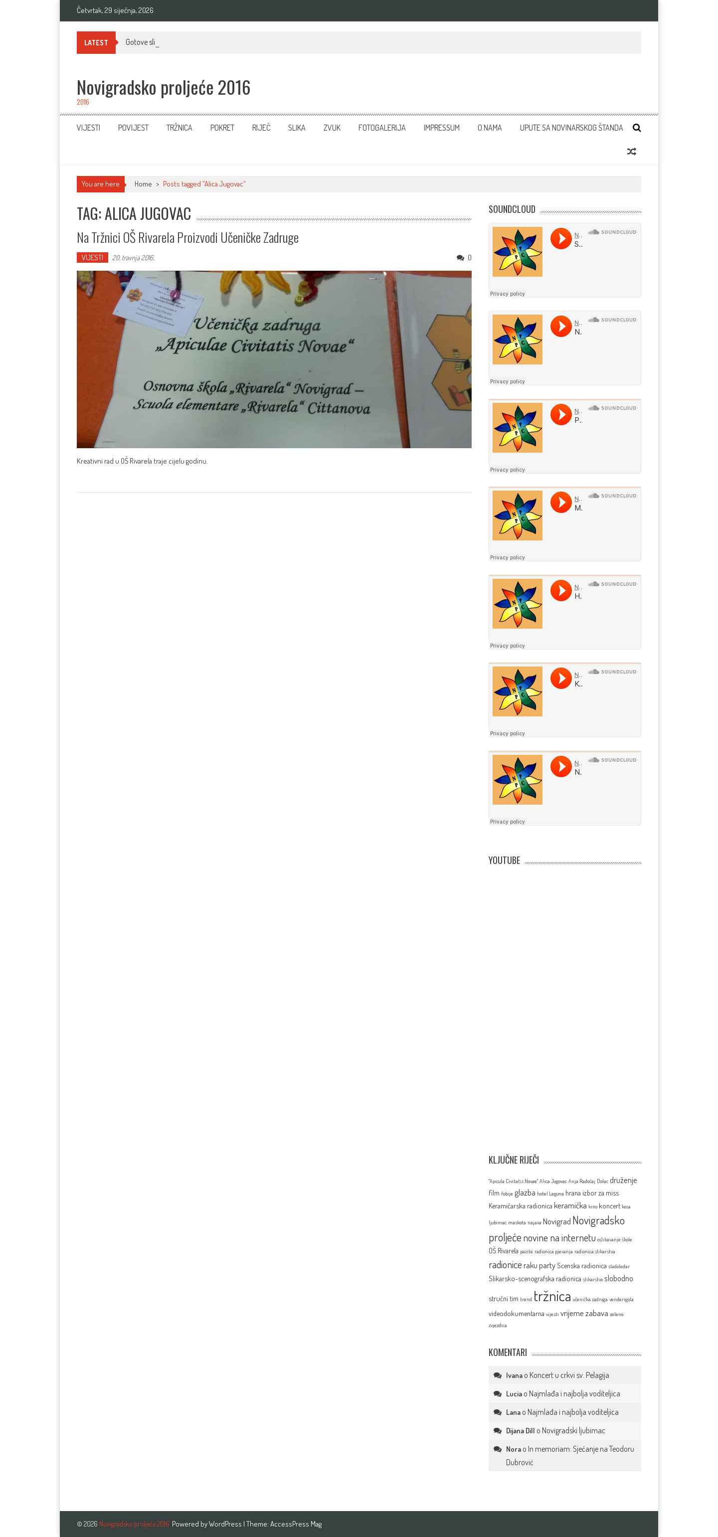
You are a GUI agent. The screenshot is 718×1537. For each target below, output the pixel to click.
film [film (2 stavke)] (494, 1192)
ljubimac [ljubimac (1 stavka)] (498, 1222)
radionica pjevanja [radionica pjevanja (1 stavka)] (554, 1251)
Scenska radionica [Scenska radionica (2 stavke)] (582, 1265)
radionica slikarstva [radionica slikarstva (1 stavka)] (594, 1251)
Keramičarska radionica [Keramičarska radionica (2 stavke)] (520, 1205)
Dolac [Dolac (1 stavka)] (602, 1181)
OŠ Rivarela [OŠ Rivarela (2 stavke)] (504, 1250)
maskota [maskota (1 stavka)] (517, 1222)
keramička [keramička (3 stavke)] (570, 1205)
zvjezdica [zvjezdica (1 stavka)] (498, 1325)
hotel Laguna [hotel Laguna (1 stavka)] (550, 1193)
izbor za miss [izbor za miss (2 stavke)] (600, 1192)
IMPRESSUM (442, 128)
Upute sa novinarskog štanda (571, 128)
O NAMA (490, 128)
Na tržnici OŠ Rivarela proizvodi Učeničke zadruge (188, 237)
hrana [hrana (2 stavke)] (573, 1192)
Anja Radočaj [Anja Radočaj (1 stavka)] (581, 1181)
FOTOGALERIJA (382, 128)
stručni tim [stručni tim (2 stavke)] (504, 1298)
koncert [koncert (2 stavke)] (609, 1205)
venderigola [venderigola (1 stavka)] (621, 1299)
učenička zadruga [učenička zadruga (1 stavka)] (590, 1299)
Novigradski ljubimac (573, 1430)
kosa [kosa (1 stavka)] (626, 1206)
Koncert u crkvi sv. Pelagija (569, 1375)
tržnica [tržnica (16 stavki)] (552, 1295)
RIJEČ (261, 128)
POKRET (222, 128)
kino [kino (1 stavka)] (592, 1206)
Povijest (133, 128)
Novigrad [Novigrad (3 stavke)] (557, 1221)
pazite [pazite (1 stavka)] (526, 1251)
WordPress (226, 1524)
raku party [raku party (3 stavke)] (539, 1265)
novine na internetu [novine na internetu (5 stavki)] (559, 1237)
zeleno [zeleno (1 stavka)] (616, 1314)
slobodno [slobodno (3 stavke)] (618, 1278)
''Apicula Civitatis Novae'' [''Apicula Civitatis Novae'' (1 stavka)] (513, 1181)
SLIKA (297, 128)
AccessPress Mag (296, 1524)
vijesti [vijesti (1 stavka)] (552, 1314)
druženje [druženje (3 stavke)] (623, 1180)
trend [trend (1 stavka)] (526, 1299)
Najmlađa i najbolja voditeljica (574, 1393)
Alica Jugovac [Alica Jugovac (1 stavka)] (553, 1181)
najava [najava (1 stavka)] (534, 1222)
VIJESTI (88, 128)
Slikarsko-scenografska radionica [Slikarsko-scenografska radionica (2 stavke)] (535, 1278)
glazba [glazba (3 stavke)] (525, 1192)
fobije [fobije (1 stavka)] (507, 1193)
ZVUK (332, 128)
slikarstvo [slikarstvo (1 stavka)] (593, 1279)
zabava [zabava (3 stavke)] (596, 1313)
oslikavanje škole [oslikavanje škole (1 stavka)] (614, 1239)
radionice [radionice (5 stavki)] (505, 1264)
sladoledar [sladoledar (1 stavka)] (619, 1266)
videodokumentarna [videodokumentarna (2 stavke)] (516, 1313)
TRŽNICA (179, 128)
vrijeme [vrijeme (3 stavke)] (572, 1313)
